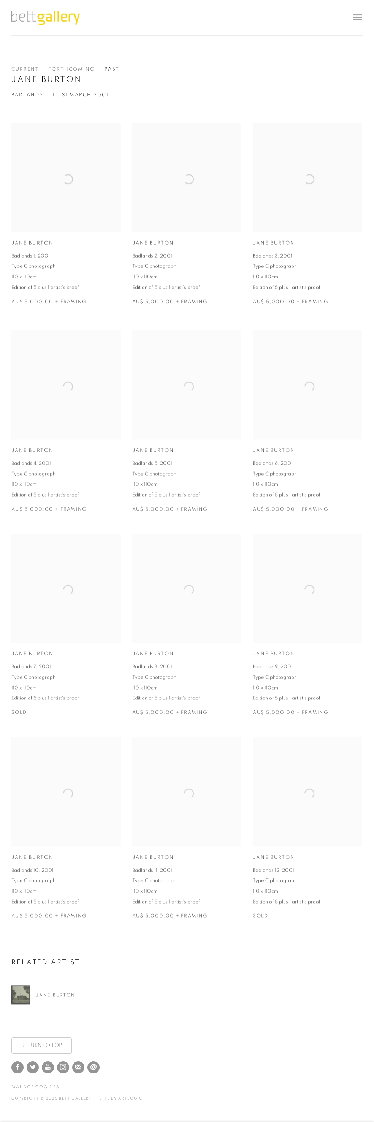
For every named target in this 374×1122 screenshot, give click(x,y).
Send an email (93, 1067)
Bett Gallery (45, 18)
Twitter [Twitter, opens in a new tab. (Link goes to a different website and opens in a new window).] (33, 1067)
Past (112, 69)
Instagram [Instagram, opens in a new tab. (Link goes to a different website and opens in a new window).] (63, 1067)
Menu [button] (357, 18)
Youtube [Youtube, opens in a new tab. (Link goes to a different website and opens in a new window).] (48, 1067)
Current (25, 69)
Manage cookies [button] (35, 1087)
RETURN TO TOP (41, 1045)
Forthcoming (71, 69)
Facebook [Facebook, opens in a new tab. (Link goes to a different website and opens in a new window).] (17, 1067)
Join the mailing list (78, 1067)
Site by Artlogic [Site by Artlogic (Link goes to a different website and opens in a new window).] (121, 1098)
